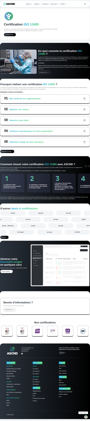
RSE (7, 394)
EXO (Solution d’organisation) (14, 392)
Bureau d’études (10, 376)
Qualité (34, 393)
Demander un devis (7, 151)
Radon (8, 378)
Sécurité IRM (9, 373)
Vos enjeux (35, 368)
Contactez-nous (10, 34)
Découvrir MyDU (6, 271)
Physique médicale (11, 371)
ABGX (8, 400)
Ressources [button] (54, 4)
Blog (60, 380)
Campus (35, 400)
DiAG (7, 405)
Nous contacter (63, 373)
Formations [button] (45, 4)
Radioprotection (37, 391)
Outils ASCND (62, 385)
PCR (34, 395)
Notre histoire (62, 366)
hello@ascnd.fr (24, 351)
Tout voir (4, 237)
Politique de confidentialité (65, 391)
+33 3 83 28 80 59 (25, 349)
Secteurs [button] (28, 4)
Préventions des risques (39, 398)
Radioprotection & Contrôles (13, 368)
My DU (8, 403)
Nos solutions (36, 371)
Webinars (61, 382)
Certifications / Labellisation (13, 384)
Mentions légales (63, 394)
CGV (60, 396)
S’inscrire (63, 353)
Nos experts (36, 373)
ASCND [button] (62, 4)
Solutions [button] (36, 4)
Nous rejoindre (62, 370)
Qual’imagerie (10, 386)
